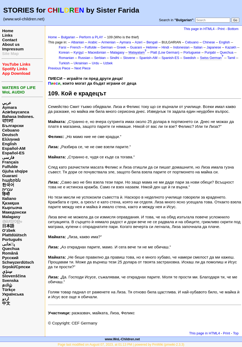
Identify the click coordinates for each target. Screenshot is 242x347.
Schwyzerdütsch (18, 262)
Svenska (10, 280)
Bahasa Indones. (18, 116)
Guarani (9, 175)
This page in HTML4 (199, 29)
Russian (84, 58)
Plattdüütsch (14, 235)
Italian (198, 47)
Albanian (77, 42)
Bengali (152, 42)
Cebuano (10, 130)
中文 (6, 303)
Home (7, 30)
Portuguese (192, 52)
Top (236, 333)
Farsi (62, 47)
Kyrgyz (79, 52)
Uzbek (107, 63)
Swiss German (211, 58)
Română (10, 253)
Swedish (189, 58)
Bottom (233, 29)
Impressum (13, 49)
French (75, 47)
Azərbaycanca (15, 112)
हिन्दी (6, 194)
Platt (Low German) (165, 52)
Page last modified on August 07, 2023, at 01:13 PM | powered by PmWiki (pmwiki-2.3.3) (121, 344)
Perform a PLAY (91, 37)
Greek (121, 47)
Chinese (209, 42)
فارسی (8, 157)
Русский (10, 257)
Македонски (14, 212)
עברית (7, 189)
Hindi (165, 47)
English (9, 143)
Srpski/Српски (16, 266)
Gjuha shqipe (15, 171)
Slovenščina (14, 276)
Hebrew (151, 47)
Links (7, 35)
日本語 (8, 225)
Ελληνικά (11, 139)
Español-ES (13, 153)
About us (11, 44)
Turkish (64, 63)
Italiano (9, 198)
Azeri (138, 42)
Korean (64, 52)
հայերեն (11, 180)
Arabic (92, 42)
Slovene (129, 58)
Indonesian (181, 47)
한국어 (8, 184)
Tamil (231, 58)
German (107, 47)
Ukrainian (81, 63)
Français (10, 162)
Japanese (214, 47)
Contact (9, 40)
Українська (13, 294)
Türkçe (8, 289)
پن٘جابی (8, 244)
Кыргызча (12, 207)
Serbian (100, 58)
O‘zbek (8, 230)
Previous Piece (59, 68)
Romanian (66, 58)
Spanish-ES (170, 58)
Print (221, 29)
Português (12, 239)
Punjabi (210, 52)
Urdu (95, 63)
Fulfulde (10, 166)
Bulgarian (68, 37)
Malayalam (137, 52)
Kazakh (230, 47)
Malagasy (11, 216)
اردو (5, 298)
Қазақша (10, 203)
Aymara (9, 107)
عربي (6, 102)
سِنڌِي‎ (7, 271)
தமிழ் (7, 285)
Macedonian (97, 52)
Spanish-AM (148, 58)
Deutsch (10, 134)
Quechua (10, 248)
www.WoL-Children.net (122, 339)
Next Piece (82, 68)
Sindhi (114, 58)
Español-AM (13, 148)
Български (13, 125)
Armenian (108, 42)
